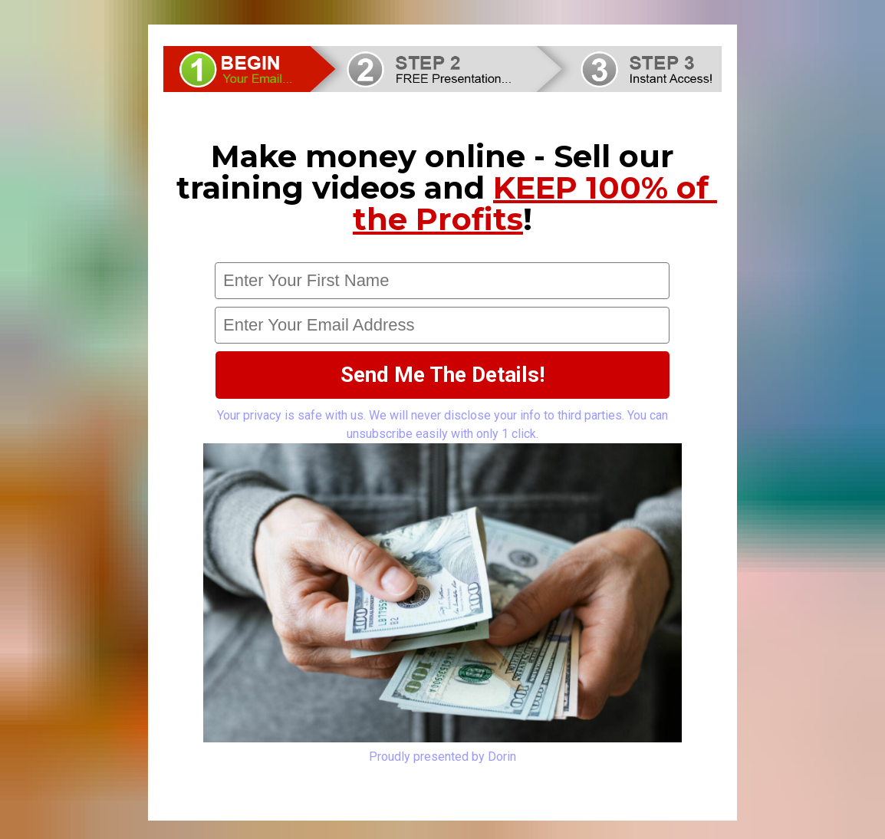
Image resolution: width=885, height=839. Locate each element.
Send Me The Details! (442, 374)
